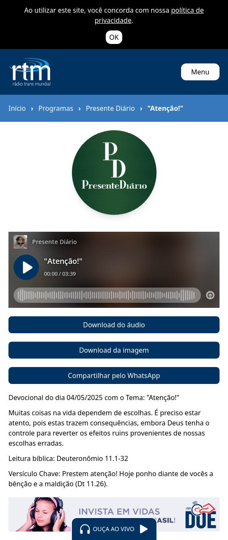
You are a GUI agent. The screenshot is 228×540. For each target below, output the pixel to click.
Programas (55, 108)
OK (113, 37)
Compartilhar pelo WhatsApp (114, 375)
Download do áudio (114, 324)
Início (17, 108)
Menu (200, 72)
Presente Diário (110, 108)
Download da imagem (114, 350)
